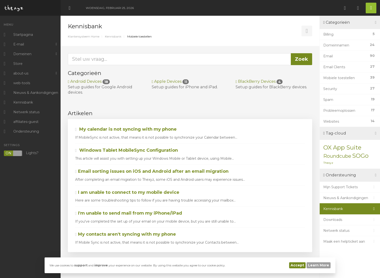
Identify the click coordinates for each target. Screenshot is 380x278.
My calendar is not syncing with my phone (126, 129)
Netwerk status (349, 230)
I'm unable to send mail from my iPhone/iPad (128, 213)
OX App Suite (342, 147)
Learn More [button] (318, 265)
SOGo (360, 155)
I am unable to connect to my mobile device (127, 192)
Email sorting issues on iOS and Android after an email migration (152, 171)
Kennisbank (113, 36)
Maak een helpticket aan (349, 241)
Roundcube (337, 156)
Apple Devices (170, 81)
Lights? (21, 153)
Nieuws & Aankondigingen (349, 198)
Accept (297, 265)
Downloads (349, 220)
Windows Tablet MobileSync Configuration (126, 150)
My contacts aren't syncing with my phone (125, 234)
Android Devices (89, 81)
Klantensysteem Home (83, 36)
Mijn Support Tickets (349, 187)
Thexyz (328, 163)
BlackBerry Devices (259, 81)
